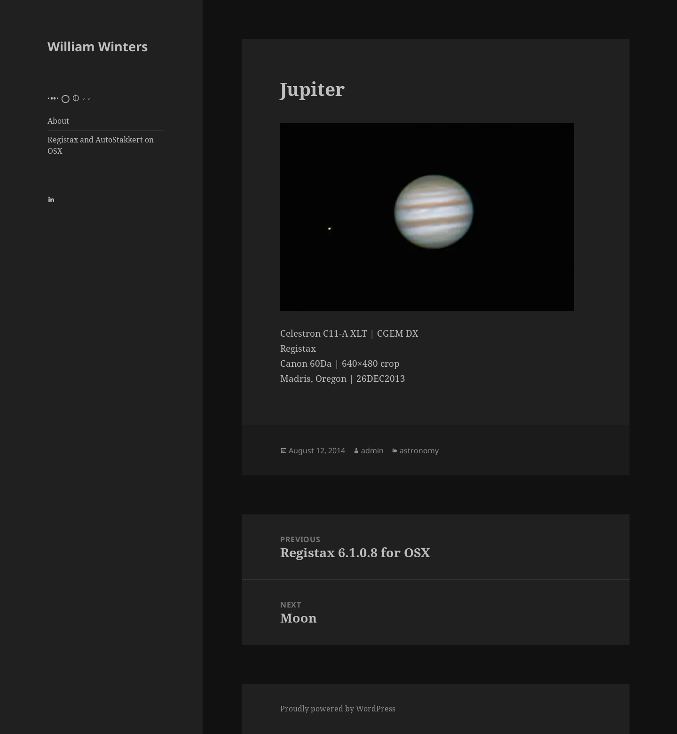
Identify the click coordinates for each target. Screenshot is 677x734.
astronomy (419, 450)
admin (372, 450)
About (58, 121)
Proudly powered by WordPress (337, 708)
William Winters (97, 46)
